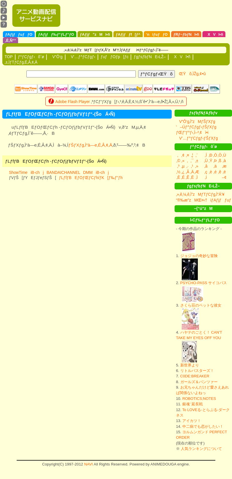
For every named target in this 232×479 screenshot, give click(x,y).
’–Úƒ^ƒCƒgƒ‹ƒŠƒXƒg (196, 127)
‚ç (205, 172)
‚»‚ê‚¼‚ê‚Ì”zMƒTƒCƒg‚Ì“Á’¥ (200, 194)
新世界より (189, 365)
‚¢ (183, 155)
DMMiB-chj (96, 172)
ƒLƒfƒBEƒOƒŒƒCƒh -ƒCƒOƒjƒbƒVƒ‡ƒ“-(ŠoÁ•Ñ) (56, 161)
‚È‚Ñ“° (10, 40)
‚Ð (210, 155)
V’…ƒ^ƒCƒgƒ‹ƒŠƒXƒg (197, 138)
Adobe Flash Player (72, 101)
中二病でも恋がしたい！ (202, 426)
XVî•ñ (214, 34)
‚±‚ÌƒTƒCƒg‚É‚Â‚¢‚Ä (21, 62)
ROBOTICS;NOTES (199, 398)
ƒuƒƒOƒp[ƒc (114, 56)
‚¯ (192, 160)
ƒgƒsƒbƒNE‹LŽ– (150, 56)
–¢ (224, 177)
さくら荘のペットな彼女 (200, 305)
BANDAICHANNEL (63, 172)
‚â (206, 166)
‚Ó (215, 155)
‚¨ (197, 155)
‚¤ (187, 155)
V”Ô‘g (55, 56)
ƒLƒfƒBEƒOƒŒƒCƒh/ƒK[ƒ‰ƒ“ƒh (91, 177)
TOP (9, 56)
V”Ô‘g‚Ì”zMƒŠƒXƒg (195, 121)
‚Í (206, 155)
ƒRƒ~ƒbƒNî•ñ (186, 34)
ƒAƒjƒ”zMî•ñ (95, 34)
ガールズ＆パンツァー (199, 382)
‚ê (219, 172)
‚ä (215, 166)
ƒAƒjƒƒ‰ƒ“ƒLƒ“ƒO (56, 34)
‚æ (224, 166)
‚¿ (183, 172)
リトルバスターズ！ (197, 370)
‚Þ (215, 160)
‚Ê (187, 177)
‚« (183, 160)
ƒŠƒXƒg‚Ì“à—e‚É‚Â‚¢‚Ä (90, 144)
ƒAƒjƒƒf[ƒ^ (128, 34)
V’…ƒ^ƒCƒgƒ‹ (82, 56)
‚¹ (192, 166)
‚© (178, 160)
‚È (178, 177)
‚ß (219, 160)
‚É (183, 177)
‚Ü (206, 160)
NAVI (88, 464)
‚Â (187, 172)
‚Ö (220, 155)
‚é (215, 172)
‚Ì (197, 177)
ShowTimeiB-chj (26, 172)
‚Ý (210, 160)
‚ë (224, 172)
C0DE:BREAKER (194, 376)
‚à (224, 160)
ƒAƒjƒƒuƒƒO (18, 34)
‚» (196, 166)
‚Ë (192, 177)
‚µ (182, 166)
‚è (210, 172)
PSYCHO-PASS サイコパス (203, 283)
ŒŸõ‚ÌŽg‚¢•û (192, 73)
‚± (196, 160)
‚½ (178, 172)
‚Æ (196, 172)
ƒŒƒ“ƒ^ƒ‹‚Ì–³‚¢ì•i (192, 132)
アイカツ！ (191, 421)
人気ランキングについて (201, 448)
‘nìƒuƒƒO (157, 34)
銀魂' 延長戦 (192, 404)
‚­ (187, 160)
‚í (206, 177)
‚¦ (192, 155)
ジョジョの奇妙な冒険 (199, 256)
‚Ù (224, 155)
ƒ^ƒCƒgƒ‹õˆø (31, 56)
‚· (188, 166)
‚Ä (192, 172)
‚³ (178, 166)
